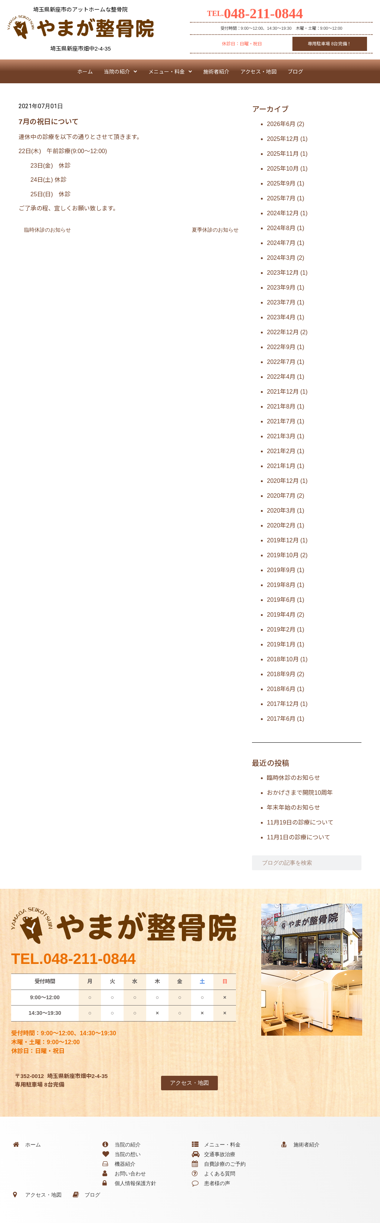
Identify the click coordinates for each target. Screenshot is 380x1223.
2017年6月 (281, 719)
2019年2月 (281, 629)
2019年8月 (281, 585)
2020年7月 (281, 496)
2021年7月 (281, 421)
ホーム (85, 71)
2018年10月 (282, 659)
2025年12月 (282, 139)
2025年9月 (281, 183)
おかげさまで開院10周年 (300, 793)
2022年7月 (281, 362)
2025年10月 (282, 168)
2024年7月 (281, 243)
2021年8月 (281, 406)
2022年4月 (281, 377)
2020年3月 (281, 510)
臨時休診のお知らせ (293, 778)
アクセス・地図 (258, 71)
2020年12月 (282, 481)
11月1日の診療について (298, 837)
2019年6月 (281, 600)
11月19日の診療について (300, 822)
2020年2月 (281, 525)
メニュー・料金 (170, 71)
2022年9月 (281, 347)
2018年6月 (281, 689)
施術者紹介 (216, 71)
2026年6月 (281, 124)
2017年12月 (282, 704)
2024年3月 (281, 258)
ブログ (295, 71)
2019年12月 (282, 540)
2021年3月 (281, 436)
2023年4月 (281, 317)
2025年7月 (281, 198)
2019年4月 (281, 615)
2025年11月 (282, 154)
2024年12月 (282, 213)
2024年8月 (281, 228)
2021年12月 (282, 391)
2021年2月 (281, 451)
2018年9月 (281, 674)
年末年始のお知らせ (293, 807)
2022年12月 (282, 332)
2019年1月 (281, 644)
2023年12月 (282, 273)
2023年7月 (281, 302)
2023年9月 (281, 287)
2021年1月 (281, 466)
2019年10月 (282, 555)
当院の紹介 (120, 71)
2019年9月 (281, 570)
